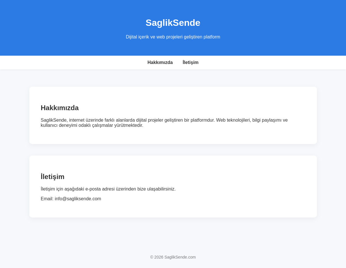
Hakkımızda (160, 62)
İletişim (190, 62)
